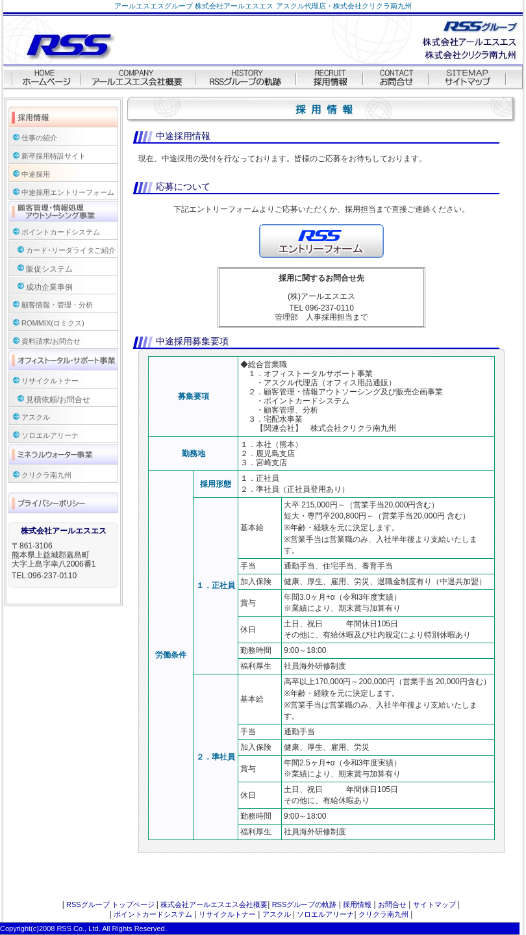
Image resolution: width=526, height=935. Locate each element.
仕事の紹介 (39, 138)
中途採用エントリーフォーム (67, 192)
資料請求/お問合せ (51, 341)
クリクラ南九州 (46, 475)
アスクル (35, 417)
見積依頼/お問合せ (58, 399)
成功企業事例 (49, 287)
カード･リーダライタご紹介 (71, 250)
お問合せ (392, 904)
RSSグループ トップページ (110, 904)
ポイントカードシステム (60, 232)
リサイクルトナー (50, 381)
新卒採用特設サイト (53, 156)
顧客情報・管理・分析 (57, 305)
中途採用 (35, 174)
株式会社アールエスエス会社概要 (214, 904)
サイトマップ (434, 904)
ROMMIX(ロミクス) (52, 323)
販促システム (49, 269)
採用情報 (357, 904)
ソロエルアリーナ (50, 435)
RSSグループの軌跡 (304, 904)
